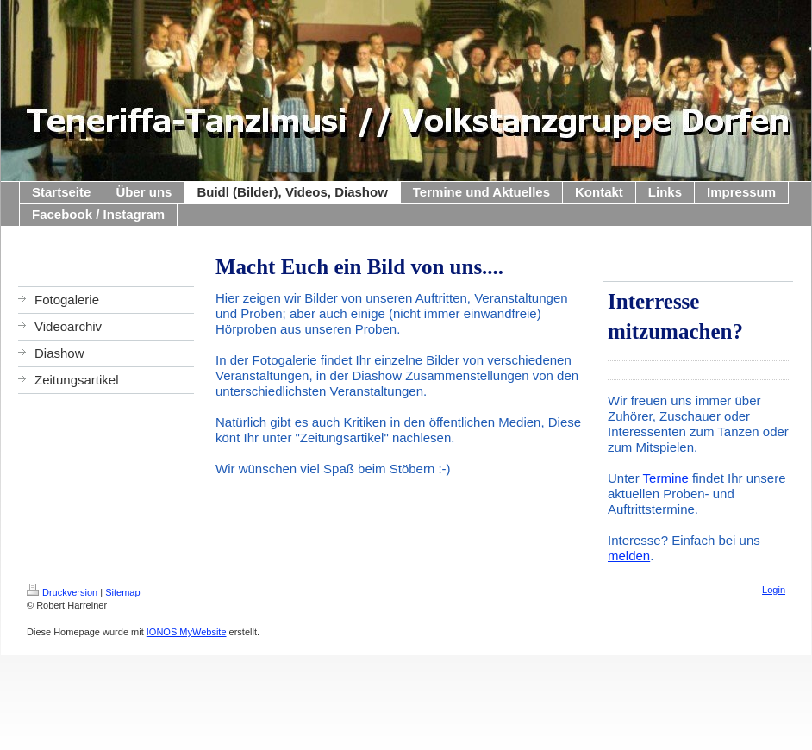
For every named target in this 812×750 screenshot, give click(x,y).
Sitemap (122, 592)
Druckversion (62, 592)
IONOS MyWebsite (187, 632)
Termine (666, 478)
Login (773, 589)
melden (629, 555)
